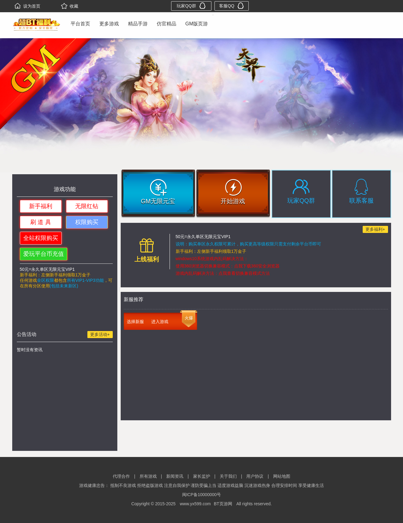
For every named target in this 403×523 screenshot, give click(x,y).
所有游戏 (148, 476)
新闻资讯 (174, 476)
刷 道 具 (40, 222)
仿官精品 (166, 23)
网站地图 (281, 476)
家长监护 (201, 476)
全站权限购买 (40, 238)
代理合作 (121, 476)
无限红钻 (86, 206)
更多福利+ (375, 229)
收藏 (69, 6)
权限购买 (86, 222)
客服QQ (231, 5)
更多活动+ (100, 334)
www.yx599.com (195, 503)
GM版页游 (196, 23)
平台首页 (80, 23)
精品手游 (138, 23)
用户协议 (254, 476)
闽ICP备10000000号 (201, 494)
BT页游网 (223, 503)
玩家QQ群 (191, 5)
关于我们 (228, 476)
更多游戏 (109, 23)
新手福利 (40, 206)
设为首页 (27, 6)
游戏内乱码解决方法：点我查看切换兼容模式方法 (223, 273)
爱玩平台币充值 (43, 254)
